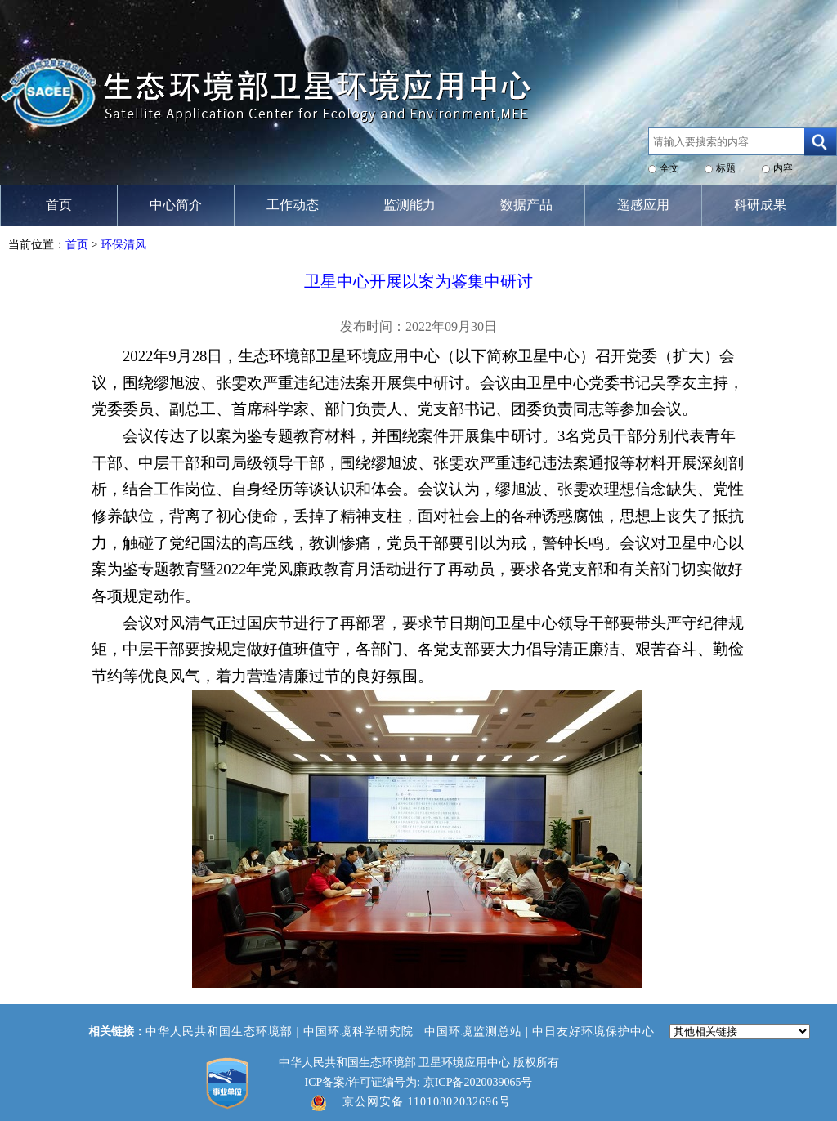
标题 (726, 168)
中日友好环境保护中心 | (598, 1031)
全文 (669, 168)
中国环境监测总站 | (478, 1031)
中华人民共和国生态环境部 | (224, 1031)
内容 (783, 168)
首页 (76, 245)
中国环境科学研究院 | (363, 1031)
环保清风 (123, 245)
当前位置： (36, 245)
